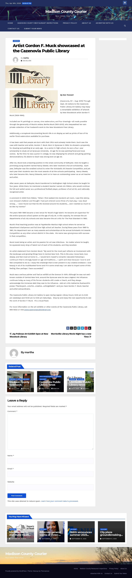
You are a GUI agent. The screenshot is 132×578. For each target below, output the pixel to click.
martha (26, 58)
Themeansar (45, 571)
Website (10, 482)
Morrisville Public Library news (80, 383)
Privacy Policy (70, 23)
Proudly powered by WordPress (16, 571)
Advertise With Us (105, 23)
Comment (12, 411)
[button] (125, 26)
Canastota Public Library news (49, 383)
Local (19, 379)
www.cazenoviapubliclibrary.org (37, 310)
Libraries (16, 41)
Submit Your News (33, 29)
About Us (86, 23)
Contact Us (13, 29)
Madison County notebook (19, 383)
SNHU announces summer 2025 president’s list (81, 535)
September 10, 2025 (18, 538)
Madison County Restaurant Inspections (38, 23)
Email (10, 469)
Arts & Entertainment (46, 376)
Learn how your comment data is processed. (59, 501)
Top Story (26, 379)
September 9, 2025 (79, 538)
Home (10, 23)
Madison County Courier (66, 11)
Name (10, 456)
